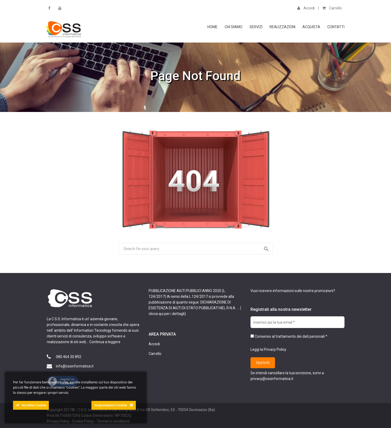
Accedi (306, 8)
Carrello (332, 8)
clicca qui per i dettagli (167, 314)
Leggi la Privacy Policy (268, 349)
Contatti (336, 27)
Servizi (255, 27)
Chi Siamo (233, 27)
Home (212, 27)
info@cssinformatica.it (75, 366)
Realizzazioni (282, 27)
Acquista (311, 27)
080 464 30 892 (68, 357)
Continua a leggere (104, 342)
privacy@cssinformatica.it (271, 379)
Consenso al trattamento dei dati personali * (288, 336)
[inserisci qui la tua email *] (297, 322)
